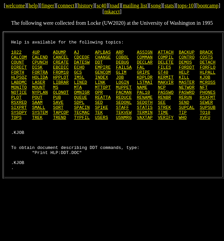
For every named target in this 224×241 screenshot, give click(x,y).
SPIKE (101, 121)
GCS (78, 79)
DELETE (166, 67)
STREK (164, 121)
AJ (76, 55)
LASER (38, 91)
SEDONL (124, 115)
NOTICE (19, 103)
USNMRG (124, 133)
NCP (162, 97)
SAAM (37, 115)
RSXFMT (208, 109)
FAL (141, 73)
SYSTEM (40, 127)
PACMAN (124, 103)
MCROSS (208, 91)
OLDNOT (61, 103)
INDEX (101, 85)
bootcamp (207, 5)
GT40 (163, 79)
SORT (58, 121)
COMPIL (166, 61)
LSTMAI (145, 91)
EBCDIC (61, 73)
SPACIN (82, 121)
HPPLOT (61, 85)
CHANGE (103, 61)
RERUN (185, 109)
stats (169, 5)
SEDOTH (144, 115)
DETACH (208, 67)
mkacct (112, 11)
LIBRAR (61, 91)
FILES (164, 73)
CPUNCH (40, 67)
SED (99, 115)
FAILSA (124, 73)
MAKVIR (166, 91)
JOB (120, 85)
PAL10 (143, 103)
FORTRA (40, 79)
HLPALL (208, 79)
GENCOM (103, 79)
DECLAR (145, 67)
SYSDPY (19, 127)
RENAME (145, 109)
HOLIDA (40, 85)
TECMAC (82, 127)
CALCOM (19, 61)
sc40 (101, 5)
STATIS (145, 121)
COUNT (17, 67)
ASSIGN (145, 55)
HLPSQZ (19, 85)
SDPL (79, 115)
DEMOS (185, 67)
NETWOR (186, 97)
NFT (204, 97)
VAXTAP (145, 133)
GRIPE (143, 79)
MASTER (186, 91)
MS (55, 97)
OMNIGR (82, 103)
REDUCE (124, 109)
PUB (57, 109)
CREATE (61, 67)
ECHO (79, 73)
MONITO (19, 97)
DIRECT (19, 73)
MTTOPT (103, 97)
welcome (15, 5)
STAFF (122, 121)
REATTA (103, 109)
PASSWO (166, 103)
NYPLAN (40, 103)
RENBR (164, 109)
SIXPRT (19, 121)
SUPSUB (208, 121)
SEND (184, 115)
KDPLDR (145, 85)
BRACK (206, 55)
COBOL (122, 61)
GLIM (121, 79)
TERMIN (145, 127)
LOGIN (122, 91)
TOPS (16, 133)
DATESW (82, 67)
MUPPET (124, 97)
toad (114, 5)
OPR (99, 103)
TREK (37, 133)
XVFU (205, 133)
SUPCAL (186, 121)
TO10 (205, 127)
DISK (37, 73)
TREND (59, 133)
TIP (182, 127)
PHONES (208, 103)
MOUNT (38, 97)
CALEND (40, 61)
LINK (100, 91)
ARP (120, 55)
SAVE (58, 115)
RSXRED (19, 115)
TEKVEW (124, 127)
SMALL (38, 121)
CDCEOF (82, 61)
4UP (36, 55)
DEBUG (122, 67)
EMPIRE (103, 73)
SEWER (206, 115)
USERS (101, 133)
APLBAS (103, 55)
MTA (78, 97)
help (33, 5)
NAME (142, 97)
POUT (37, 109)
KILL (184, 85)
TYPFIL (82, 133)
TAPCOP (61, 127)
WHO (182, 133)
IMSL (79, 85)
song (156, 5)
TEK (99, 127)
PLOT (16, 109)
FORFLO (208, 73)
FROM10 (61, 79)
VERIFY (166, 133)
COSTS (206, 61)
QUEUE (80, 109)
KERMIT (166, 85)
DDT (99, 67)
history (85, 5)
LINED (80, 91)
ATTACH (166, 55)
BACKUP (186, 55)
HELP (184, 79)
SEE (162, 115)
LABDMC (19, 91)
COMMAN (145, 61)
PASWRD (186, 103)
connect (66, 5)
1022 (16, 55)
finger (47, 5)
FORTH (17, 79)
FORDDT (186, 73)
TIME (163, 127)
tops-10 (186, 5)
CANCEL (61, 61)
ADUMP (59, 55)
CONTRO (186, 61)
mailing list (135, 5)
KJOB (205, 85)
